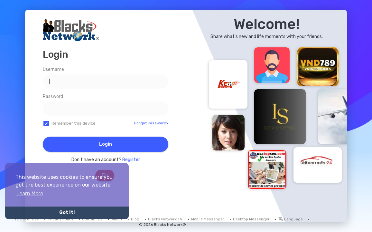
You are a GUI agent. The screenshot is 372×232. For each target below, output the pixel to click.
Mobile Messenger (207, 219)
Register (131, 159)
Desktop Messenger (251, 219)
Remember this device (73, 123)
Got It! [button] (67, 212)
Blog (135, 219)
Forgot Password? (151, 123)
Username (53, 69)
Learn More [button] (29, 193)
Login (105, 144)
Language (290, 219)
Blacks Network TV (165, 219)
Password (53, 96)
